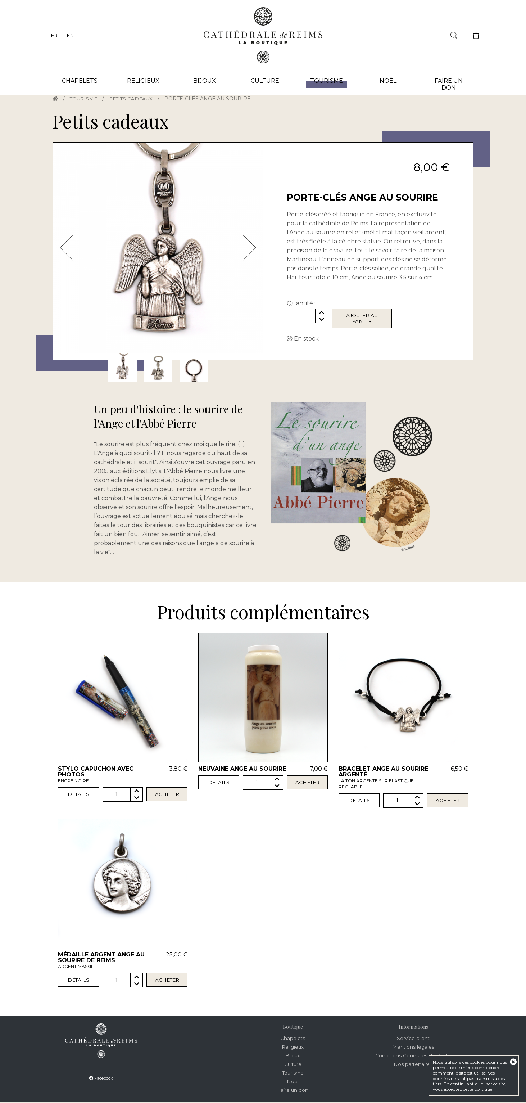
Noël (387, 81)
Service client (413, 1039)
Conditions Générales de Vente (413, 1057)
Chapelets (79, 81)
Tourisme (84, 98)
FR (54, 35)
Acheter (167, 796)
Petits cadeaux (134, 98)
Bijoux (203, 81)
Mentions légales (413, 1048)
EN (71, 35)
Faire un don (448, 84)
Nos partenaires (413, 1065)
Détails (78, 796)
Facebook (101, 1079)
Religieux (142, 81)
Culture (264, 81)
